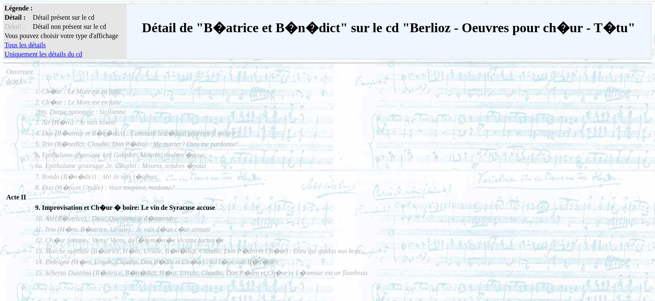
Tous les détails (25, 44)
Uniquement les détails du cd (43, 54)
